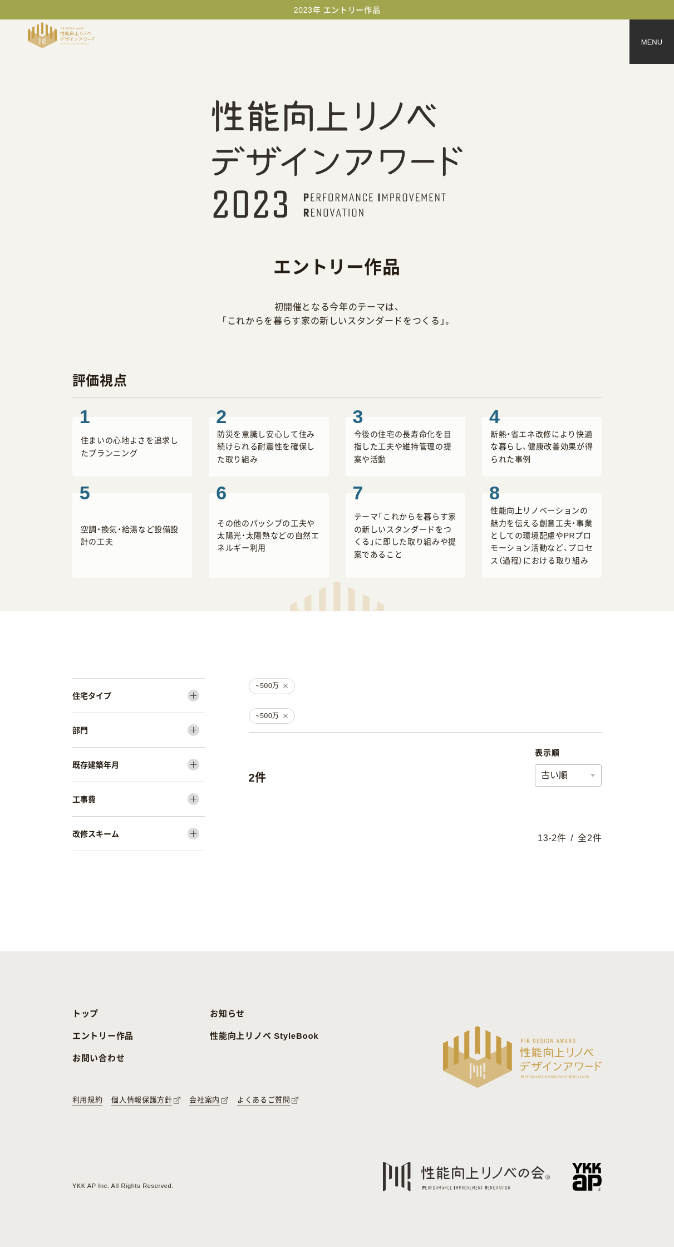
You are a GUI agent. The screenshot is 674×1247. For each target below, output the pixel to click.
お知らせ (227, 1013)
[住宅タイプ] (138, 696)
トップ (85, 1013)
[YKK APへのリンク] (587, 1176)
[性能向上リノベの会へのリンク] (466, 1176)
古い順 (554, 775)
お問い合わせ (98, 1058)
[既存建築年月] (138, 765)
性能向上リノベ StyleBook (264, 1035)
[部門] (138, 730)
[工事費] (138, 799)
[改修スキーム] (138, 834)
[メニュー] (651, 41)
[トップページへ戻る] (61, 35)
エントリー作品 (103, 1035)
